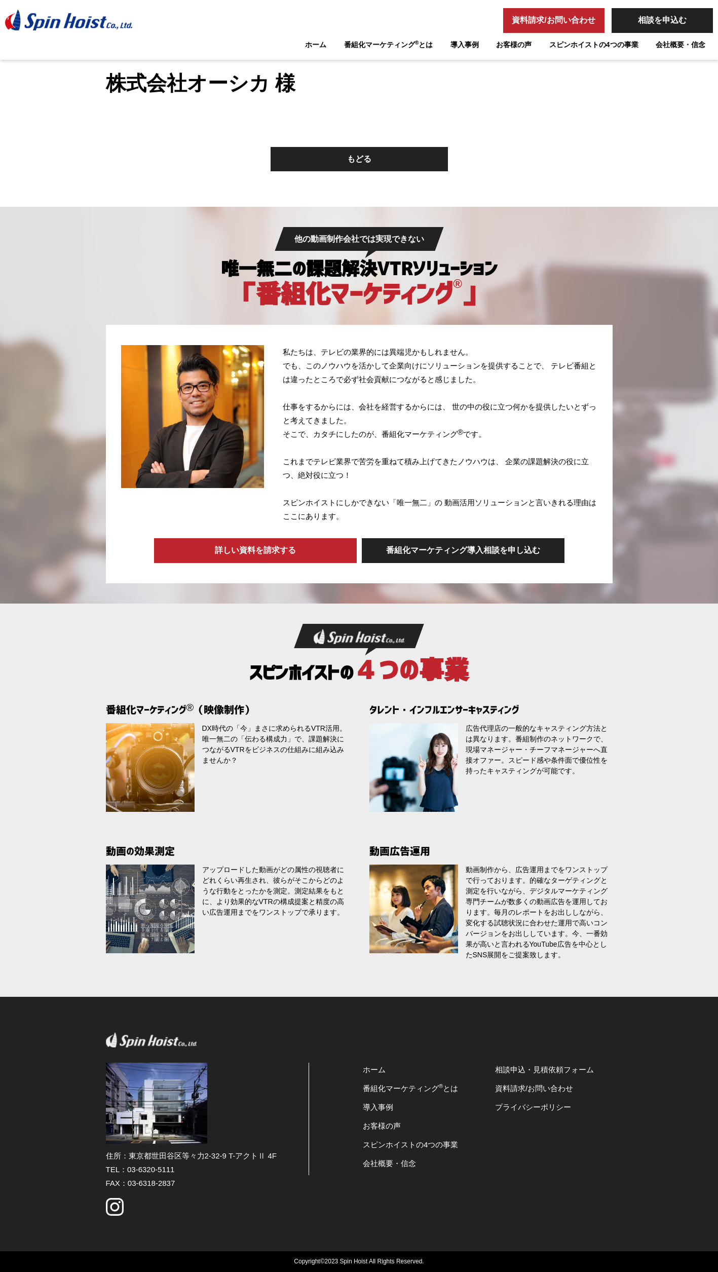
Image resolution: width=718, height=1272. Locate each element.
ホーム (315, 45)
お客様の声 (514, 45)
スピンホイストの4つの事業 (593, 45)
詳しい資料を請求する (255, 550)
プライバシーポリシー (533, 1107)
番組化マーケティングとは (388, 44)
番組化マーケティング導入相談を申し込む (463, 550)
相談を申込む (662, 20)
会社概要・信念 (680, 45)
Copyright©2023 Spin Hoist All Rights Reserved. (359, 1261)
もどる (359, 159)
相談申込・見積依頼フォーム (544, 1069)
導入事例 (464, 45)
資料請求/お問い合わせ (553, 20)
